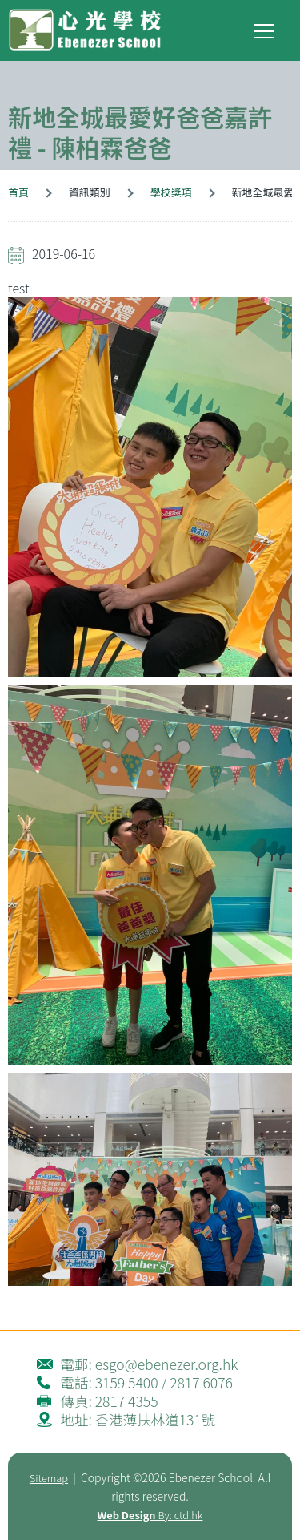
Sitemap (49, 1477)
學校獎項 (171, 192)
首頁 (18, 192)
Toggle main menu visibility (265, 27)
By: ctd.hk (150, 1514)
